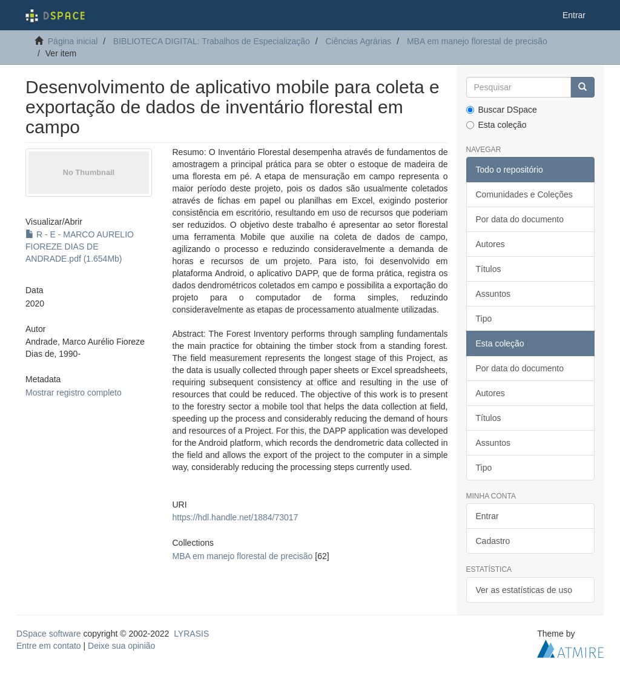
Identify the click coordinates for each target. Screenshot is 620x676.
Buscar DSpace (501, 109)
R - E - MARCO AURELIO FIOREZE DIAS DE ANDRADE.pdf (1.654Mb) (79, 246)
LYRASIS (191, 633)
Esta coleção (496, 125)
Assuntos (493, 294)
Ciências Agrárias (358, 41)
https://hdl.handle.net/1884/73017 (235, 517)
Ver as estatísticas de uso (524, 590)
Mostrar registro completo (73, 392)
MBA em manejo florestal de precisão (477, 41)
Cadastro (493, 541)
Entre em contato (48, 646)
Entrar (487, 516)
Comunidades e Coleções (524, 194)
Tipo (484, 318)
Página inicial (73, 41)
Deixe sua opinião (121, 646)
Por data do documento (520, 219)
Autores (490, 244)
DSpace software (48, 633)
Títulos (488, 269)
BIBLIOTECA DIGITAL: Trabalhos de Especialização (211, 41)
